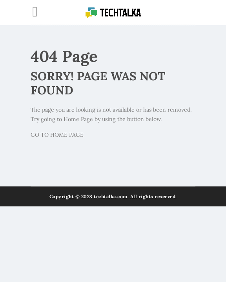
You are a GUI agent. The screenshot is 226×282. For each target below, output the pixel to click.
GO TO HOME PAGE (57, 134)
